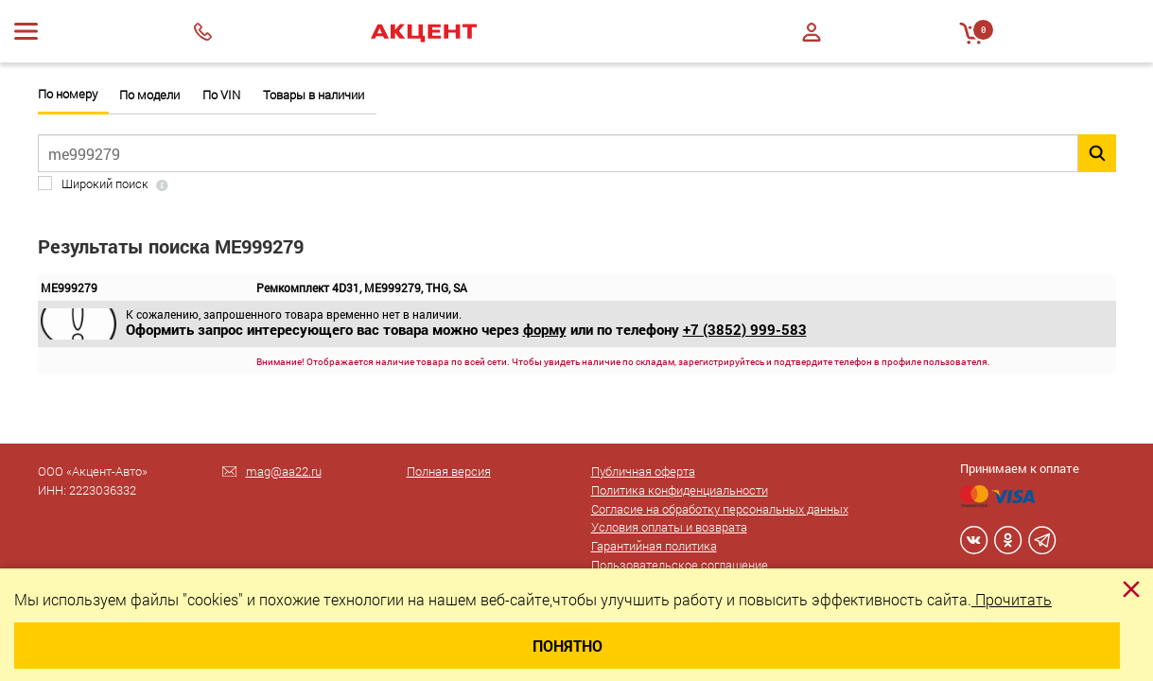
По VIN (221, 95)
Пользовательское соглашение (679, 564)
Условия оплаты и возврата (669, 526)
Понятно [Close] (568, 645)
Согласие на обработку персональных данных (719, 508)
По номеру (67, 94)
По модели (149, 95)
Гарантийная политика (654, 545)
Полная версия (449, 471)
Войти (811, 32)
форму (545, 329)
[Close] (1131, 589)
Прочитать (1011, 599)
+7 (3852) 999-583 (745, 329)
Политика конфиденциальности (679, 489)
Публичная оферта (643, 471)
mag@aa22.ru (284, 471)
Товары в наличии (313, 95)
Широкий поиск (104, 184)
